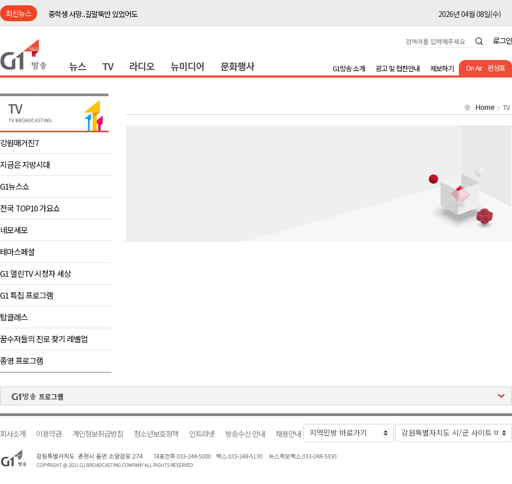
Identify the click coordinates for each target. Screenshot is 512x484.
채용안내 (288, 433)
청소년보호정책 (156, 433)
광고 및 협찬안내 (398, 68)
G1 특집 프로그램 (26, 295)
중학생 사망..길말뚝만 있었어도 (93, 14)
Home (484, 107)
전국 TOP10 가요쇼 (30, 208)
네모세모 (14, 229)
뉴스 (77, 66)
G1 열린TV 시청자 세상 (35, 273)
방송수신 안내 (245, 433)
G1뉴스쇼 (14, 186)
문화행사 (237, 66)
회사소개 (12, 433)
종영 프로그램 (21, 360)
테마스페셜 (17, 251)
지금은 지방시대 (25, 164)
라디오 (142, 66)
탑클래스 (14, 316)
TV (107, 66)
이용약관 (49, 433)
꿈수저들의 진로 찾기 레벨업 (44, 338)
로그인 (502, 40)
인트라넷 (202, 433)
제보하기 (442, 68)
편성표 (496, 68)
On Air (474, 68)
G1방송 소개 (348, 68)
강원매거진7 (19, 142)
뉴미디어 (187, 66)
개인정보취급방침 (97, 433)
